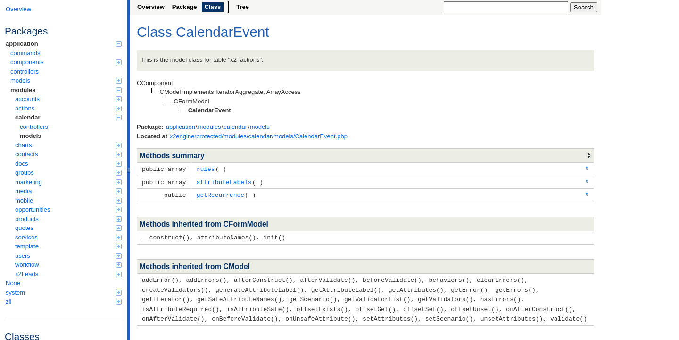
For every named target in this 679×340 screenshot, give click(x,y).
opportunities (68, 209)
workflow (68, 264)
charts (68, 145)
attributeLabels (224, 181)
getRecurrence (220, 193)
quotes (68, 227)
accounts (68, 98)
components (66, 62)
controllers (24, 71)
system (64, 292)
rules (206, 168)
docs (68, 163)
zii (64, 301)
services (68, 237)
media (68, 191)
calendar (68, 117)
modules (66, 90)
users (68, 255)
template (68, 246)
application (64, 43)
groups (68, 172)
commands (25, 53)
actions (68, 108)
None (13, 283)
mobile (68, 200)
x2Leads (68, 274)
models (66, 80)
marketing (68, 182)
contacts (68, 154)
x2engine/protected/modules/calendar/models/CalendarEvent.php (259, 136)
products (68, 218)
